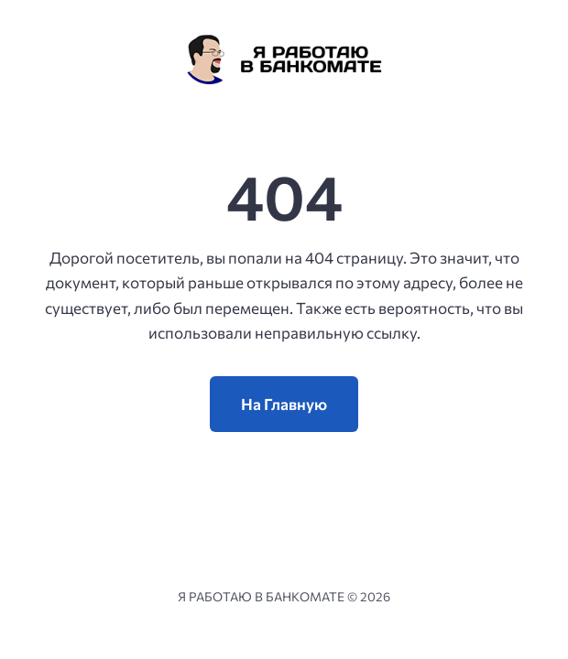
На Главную (284, 404)
